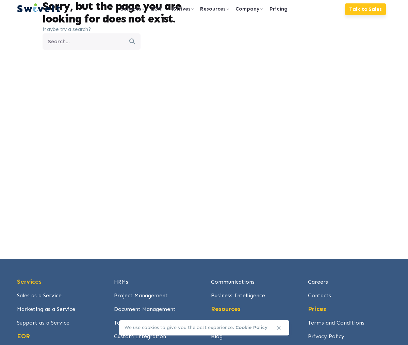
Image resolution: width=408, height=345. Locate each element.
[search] (132, 41)
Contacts (319, 295)
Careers (318, 282)
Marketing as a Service (46, 309)
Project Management (141, 295)
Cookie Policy (251, 327)
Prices (317, 309)
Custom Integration (140, 336)
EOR (23, 336)
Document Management (145, 309)
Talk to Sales (365, 9)
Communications (233, 282)
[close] (279, 328)
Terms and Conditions (336, 322)
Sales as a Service (39, 295)
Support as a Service (43, 322)
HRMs (121, 282)
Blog (217, 336)
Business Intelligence (238, 295)
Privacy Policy (326, 336)
